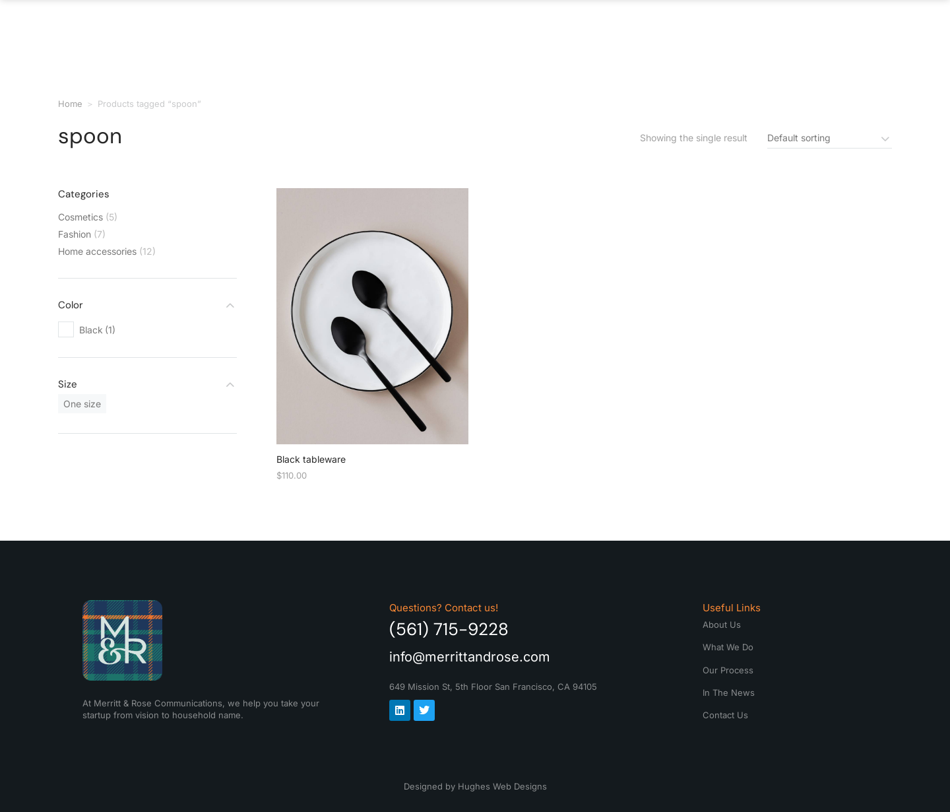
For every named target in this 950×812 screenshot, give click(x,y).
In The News (718, 33)
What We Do (479, 33)
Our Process (599, 33)
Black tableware (311, 459)
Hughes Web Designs (502, 786)
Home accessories (97, 251)
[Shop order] (829, 138)
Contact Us (831, 33)
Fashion (74, 234)
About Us (374, 33)
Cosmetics (80, 216)
